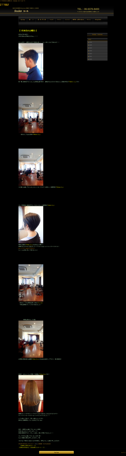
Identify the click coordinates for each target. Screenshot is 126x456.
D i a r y (89, 19)
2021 (90, 56)
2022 (90, 53)
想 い (31, 19)
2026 (90, 42)
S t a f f (51, 19)
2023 (90, 50)
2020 (90, 59)
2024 (90, 48)
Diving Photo (98, 19)
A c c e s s (67, 19)
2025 (90, 45)
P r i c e (59, 19)
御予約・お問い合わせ (78, 19)
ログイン (123, 452)
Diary (36, 443)
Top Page (22, 19)
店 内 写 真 (42, 19)
